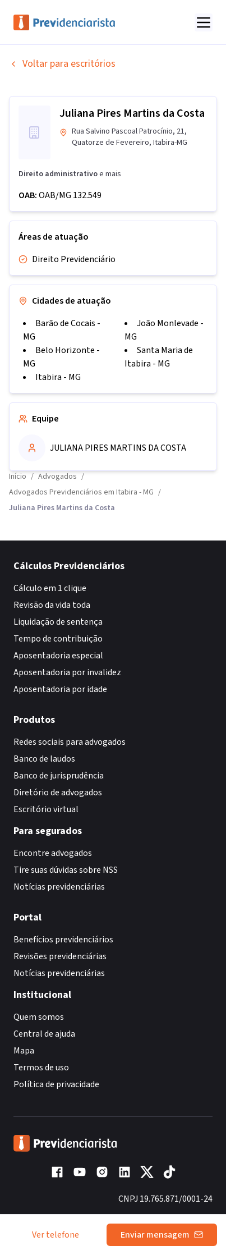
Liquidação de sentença (58, 622)
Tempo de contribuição (58, 639)
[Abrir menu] (204, 22)
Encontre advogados (52, 853)
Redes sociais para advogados (69, 742)
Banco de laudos (44, 759)
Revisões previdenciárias (60, 956)
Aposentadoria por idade (60, 689)
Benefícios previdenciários (63, 940)
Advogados (57, 476)
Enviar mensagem (162, 1235)
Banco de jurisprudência (58, 776)
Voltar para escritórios (62, 63)
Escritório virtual (46, 809)
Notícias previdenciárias (59, 887)
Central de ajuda (44, 1034)
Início (17, 476)
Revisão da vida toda (51, 605)
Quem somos (38, 1017)
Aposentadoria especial (58, 656)
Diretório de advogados (57, 792)
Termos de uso (41, 1067)
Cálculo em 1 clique (49, 588)
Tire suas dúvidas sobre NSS (65, 870)
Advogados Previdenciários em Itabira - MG (81, 492)
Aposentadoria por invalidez (67, 672)
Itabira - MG (58, 377)
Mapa (23, 1051)
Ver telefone (55, 1235)
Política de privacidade (56, 1084)
